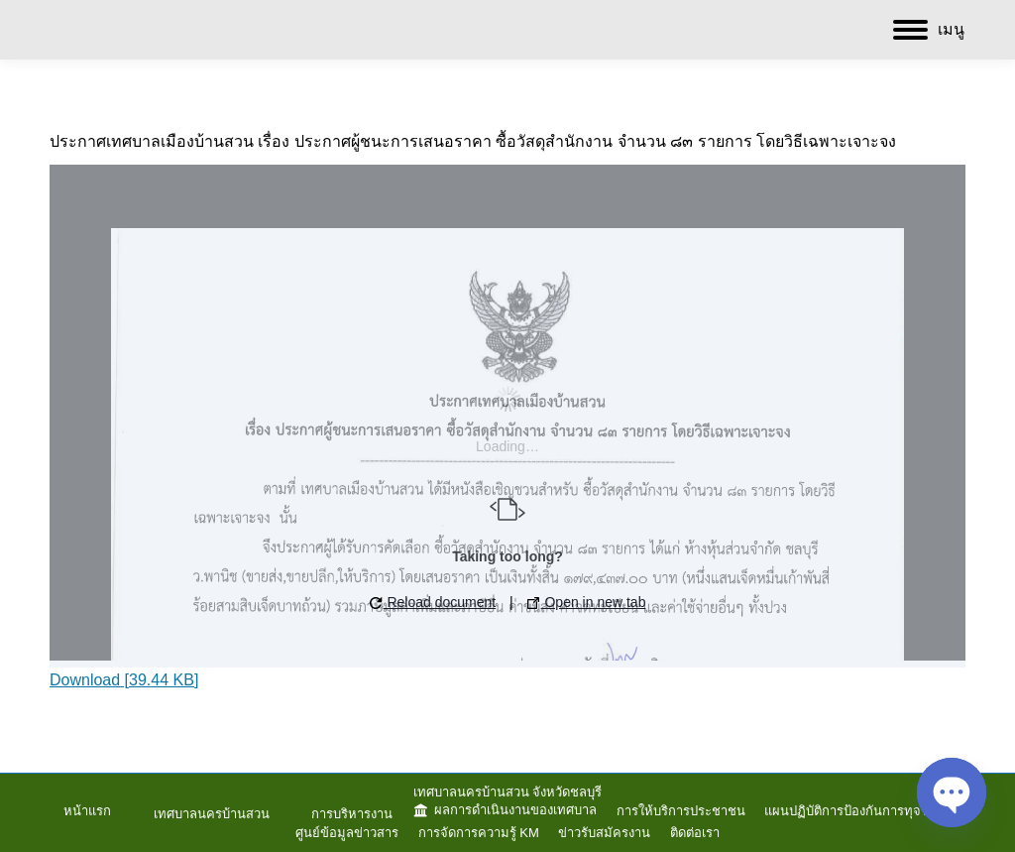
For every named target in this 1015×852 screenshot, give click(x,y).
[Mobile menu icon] (928, 30)
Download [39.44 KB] (124, 679)
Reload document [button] (433, 602)
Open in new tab (586, 602)
